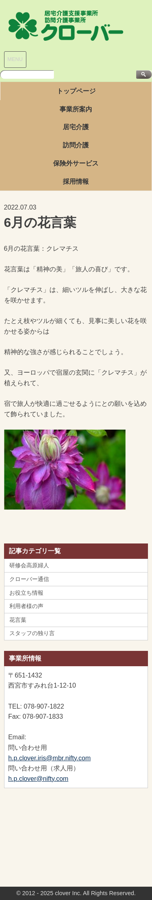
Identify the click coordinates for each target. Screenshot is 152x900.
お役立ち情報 (26, 593)
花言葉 (17, 620)
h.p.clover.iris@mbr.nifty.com (49, 758)
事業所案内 (76, 109)
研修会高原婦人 (29, 565)
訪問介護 (76, 145)
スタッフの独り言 (32, 633)
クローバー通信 (29, 579)
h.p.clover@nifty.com (38, 778)
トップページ (76, 91)
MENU (15, 59)
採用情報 (76, 181)
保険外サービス (75, 163)
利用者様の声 (26, 606)
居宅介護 (76, 127)
